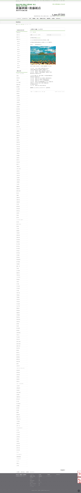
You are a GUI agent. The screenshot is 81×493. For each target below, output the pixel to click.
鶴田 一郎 (18, 266)
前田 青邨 (18, 51)
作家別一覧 (18, 39)
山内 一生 (18, 425)
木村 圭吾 (18, 162)
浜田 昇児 (18, 321)
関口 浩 (18, 193)
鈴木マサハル (19, 224)
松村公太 (18, 381)
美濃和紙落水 (19, 456)
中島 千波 (18, 292)
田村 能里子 (18, 259)
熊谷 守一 (18, 164)
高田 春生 (18, 241)
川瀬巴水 (18, 153)
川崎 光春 (18, 148)
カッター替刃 (32, 486)
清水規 (18, 215)
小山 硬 (18, 124)
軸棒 (39, 480)
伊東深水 (18, 93)
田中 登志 (18, 252)
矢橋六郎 (18, 423)
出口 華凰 (18, 270)
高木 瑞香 (18, 239)
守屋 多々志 (18, 55)
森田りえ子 (18, 416)
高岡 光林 (18, 237)
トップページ (32, 474)
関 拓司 (18, 226)
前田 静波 (18, 372)
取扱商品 (48, 474)
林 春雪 (18, 323)
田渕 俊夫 (18, 257)
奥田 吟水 (18, 111)
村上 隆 (18, 401)
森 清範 (18, 410)
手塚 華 (18, 63)
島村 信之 (18, 210)
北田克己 (18, 157)
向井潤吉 (18, 394)
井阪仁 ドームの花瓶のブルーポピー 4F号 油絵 (37, 91)
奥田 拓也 (18, 115)
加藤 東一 (18, 137)
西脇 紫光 (18, 312)
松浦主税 (18, 379)
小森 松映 (18, 179)
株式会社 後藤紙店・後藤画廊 (39, 490)
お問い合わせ (58, 474)
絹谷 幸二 (18, 159)
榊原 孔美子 (18, 190)
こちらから (38, 37)
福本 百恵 (18, 348)
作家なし (18, 463)
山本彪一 (18, 441)
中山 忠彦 (18, 303)
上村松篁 (18, 102)
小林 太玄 (18, 175)
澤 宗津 (18, 204)
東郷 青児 (18, 67)
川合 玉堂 (18, 146)
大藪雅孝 (18, 122)
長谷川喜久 (18, 319)
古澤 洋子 (18, 59)
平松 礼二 (18, 334)
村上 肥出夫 (18, 403)
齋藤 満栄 (18, 188)
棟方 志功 (18, 45)
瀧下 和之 (18, 246)
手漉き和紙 (31, 477)
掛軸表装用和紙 (32, 480)
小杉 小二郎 (18, 168)
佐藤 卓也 (18, 199)
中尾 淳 (18, 281)
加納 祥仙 (18, 142)
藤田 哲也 (18, 359)
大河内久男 (18, 104)
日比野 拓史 (18, 61)
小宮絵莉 (18, 177)
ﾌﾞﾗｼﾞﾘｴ (18, 461)
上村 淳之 (18, 97)
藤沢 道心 (18, 354)
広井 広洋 (18, 339)
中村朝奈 (18, 297)
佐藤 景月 (18, 197)
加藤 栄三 (18, 133)
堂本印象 (18, 279)
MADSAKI (18, 374)
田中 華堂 (18, 248)
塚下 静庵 (18, 261)
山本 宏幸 (18, 443)
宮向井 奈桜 (18, 392)
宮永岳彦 (18, 390)
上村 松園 (18, 100)
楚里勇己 (18, 230)
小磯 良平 (18, 166)
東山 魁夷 (18, 43)
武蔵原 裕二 (18, 396)
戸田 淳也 (18, 275)
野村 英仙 (18, 317)
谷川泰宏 (18, 255)
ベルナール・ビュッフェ (20, 368)
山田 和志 (18, 436)
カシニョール (19, 128)
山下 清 (18, 430)
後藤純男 (18, 186)
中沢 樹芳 (18, 288)
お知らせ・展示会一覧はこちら (79, 480)
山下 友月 (18, 432)
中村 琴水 (18, 299)
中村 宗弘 (18, 301)
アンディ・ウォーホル (20, 73)
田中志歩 (18, 250)
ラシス (18, 452)
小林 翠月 (18, 173)
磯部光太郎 (18, 84)
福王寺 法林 (18, 343)
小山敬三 (18, 184)
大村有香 (18, 106)
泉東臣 (18, 80)
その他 (18, 465)
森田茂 (18, 412)
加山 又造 (18, 144)
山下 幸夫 (18, 434)
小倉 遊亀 (18, 117)
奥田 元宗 (18, 113)
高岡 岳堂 (18, 235)
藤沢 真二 (18, 352)
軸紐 (39, 483)
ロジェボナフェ (19, 454)
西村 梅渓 (18, 310)
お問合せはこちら (79, 474)
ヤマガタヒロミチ (19, 427)
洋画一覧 (18, 34)
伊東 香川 (18, 91)
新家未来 (18, 308)
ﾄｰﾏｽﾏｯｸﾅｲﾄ (18, 277)
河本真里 (18, 155)
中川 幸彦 (18, 286)
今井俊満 (18, 95)
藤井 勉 (18, 350)
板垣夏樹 (18, 86)
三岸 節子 (18, 53)
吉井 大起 (18, 447)
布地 (39, 477)
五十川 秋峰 (18, 82)
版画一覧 (18, 37)
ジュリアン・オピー (20, 219)
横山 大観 (18, 445)
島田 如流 (18, 208)
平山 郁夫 (18, 337)
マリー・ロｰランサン (20, 383)
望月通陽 (18, 405)
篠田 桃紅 (18, 41)
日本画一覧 (18, 32)
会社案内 (40, 474)
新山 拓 (18, 217)
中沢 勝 (18, 290)
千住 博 (18, 47)
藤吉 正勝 (18, 361)
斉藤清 (18, 195)
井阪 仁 (18, 75)
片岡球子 (18, 57)
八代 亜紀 (18, 421)
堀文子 (18, 363)
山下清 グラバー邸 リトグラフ (60, 91)
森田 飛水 (18, 414)
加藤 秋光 (18, 135)
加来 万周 (18, 65)
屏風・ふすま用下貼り (33, 483)
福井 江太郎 (18, 341)
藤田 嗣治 (18, 49)
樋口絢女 (18, 330)
